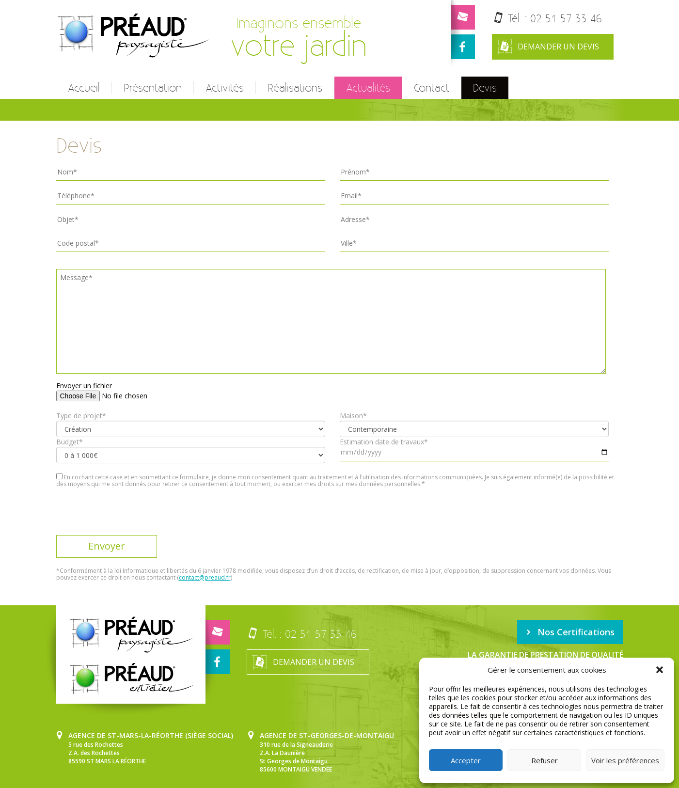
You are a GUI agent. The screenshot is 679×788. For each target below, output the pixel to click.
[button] (659, 670)
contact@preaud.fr (205, 577)
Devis (485, 87)
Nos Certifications (570, 632)
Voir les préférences (625, 760)
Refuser (544, 760)
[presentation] (130, 516)
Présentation (153, 87)
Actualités (368, 87)
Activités (224, 87)
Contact (431, 87)
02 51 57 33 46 (566, 18)
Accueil (84, 87)
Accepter (466, 760)
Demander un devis (548, 47)
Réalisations (295, 87)
